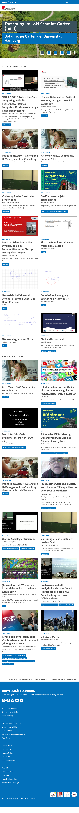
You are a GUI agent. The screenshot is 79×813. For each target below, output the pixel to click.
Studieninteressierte (10, 712)
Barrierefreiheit (71, 679)
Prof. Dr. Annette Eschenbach (11, 113)
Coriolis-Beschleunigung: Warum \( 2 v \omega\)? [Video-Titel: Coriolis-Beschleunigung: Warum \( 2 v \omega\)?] (55, 296)
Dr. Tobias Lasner (46, 342)
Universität (6, 745)
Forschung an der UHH (10, 723)
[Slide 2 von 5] (49, 53)
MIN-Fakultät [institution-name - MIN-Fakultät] (6, 125)
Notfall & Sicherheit (9, 779)
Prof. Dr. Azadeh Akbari (48, 107)
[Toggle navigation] (76, 2)
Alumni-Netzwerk (9, 760)
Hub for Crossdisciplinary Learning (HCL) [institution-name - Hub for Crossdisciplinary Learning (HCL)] (57, 211)
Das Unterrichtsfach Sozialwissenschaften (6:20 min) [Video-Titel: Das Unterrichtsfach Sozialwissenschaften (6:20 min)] (17, 438)
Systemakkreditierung (74, 793)
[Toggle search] (72, 2)
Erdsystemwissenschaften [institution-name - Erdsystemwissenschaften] (48, 648)
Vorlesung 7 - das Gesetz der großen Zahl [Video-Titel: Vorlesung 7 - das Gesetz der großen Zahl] (18, 198)
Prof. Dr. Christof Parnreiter (50, 640)
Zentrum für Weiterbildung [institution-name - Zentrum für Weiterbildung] (48, 351)
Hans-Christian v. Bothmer (10, 202)
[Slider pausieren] (75, 53)
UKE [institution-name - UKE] (4, 606)
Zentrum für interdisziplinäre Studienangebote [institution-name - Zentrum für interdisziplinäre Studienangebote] (14, 658)
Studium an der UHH (10, 708)
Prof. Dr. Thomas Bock (9, 595)
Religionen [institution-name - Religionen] (5, 264)
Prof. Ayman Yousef (47, 497)
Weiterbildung (7, 716)
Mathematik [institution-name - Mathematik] (6, 211)
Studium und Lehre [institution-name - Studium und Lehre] (7, 664)
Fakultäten (6, 757)
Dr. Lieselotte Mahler (23, 595)
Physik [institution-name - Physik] (43, 252)
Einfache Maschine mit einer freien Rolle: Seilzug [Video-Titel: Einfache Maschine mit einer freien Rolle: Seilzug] (57, 244)
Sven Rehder (30, 646)
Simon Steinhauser (19, 646)
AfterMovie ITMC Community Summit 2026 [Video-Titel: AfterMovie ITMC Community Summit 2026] (57, 157)
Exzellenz (5, 749)
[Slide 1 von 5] (42, 53)
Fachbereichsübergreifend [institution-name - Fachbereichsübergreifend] (48, 403)
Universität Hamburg (9, 2)
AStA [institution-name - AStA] (43, 211)
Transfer (5, 738)
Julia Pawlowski (7, 646)
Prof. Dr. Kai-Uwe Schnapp (49, 598)
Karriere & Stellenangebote (12, 734)
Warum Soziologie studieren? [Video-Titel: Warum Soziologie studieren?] (18, 539)
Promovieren (7, 730)
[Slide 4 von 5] (62, 53)
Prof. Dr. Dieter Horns (48, 249)
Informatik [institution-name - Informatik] (44, 116)
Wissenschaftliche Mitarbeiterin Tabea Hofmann (17, 162)
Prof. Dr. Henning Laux (9, 542)
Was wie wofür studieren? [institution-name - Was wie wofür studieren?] (27, 548)
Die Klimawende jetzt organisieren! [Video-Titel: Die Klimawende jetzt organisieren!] (53, 198)
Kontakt (5, 768)
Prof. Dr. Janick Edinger (28, 113)
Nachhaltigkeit (7, 753)
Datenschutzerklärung (40, 679)
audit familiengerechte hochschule (53, 794)
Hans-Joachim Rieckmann (10, 444)
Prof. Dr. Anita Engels (47, 202)
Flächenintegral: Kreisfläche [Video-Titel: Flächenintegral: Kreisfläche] (17, 339)
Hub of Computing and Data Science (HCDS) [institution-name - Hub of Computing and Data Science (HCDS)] (14, 655)
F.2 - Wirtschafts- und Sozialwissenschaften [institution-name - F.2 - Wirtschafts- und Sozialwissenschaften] (13, 447)
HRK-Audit (66, 794)
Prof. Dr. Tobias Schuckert (10, 255)
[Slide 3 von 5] (55, 53)
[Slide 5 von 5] (69, 53)
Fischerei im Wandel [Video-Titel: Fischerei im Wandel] (52, 339)
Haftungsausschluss (24, 679)
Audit (59, 793)
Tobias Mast (44, 397)
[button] (67, 2)
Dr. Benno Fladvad (47, 444)
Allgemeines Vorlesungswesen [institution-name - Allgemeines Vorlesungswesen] (10, 548)
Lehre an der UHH (9, 727)
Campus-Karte (7, 771)
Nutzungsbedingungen (56, 679)
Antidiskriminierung (10, 783)
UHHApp (5, 775)
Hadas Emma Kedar (60, 497)
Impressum (12, 679)
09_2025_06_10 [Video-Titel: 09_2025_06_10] (50, 637)
